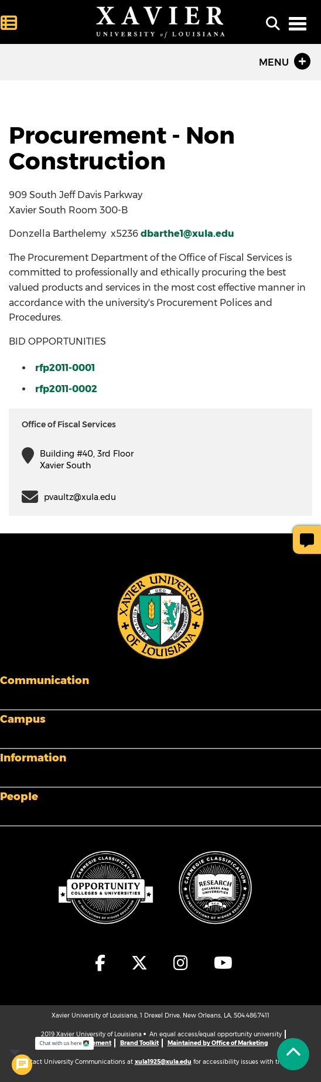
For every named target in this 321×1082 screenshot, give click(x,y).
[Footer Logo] (160, 615)
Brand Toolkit (139, 1043)
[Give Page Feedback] (307, 540)
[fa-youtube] (220, 963)
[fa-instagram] (181, 963)
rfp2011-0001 (65, 367)
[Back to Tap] (293, 1054)
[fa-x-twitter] (140, 963)
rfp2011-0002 (66, 388)
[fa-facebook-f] (101, 963)
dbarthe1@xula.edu (187, 233)
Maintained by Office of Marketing (218, 1043)
